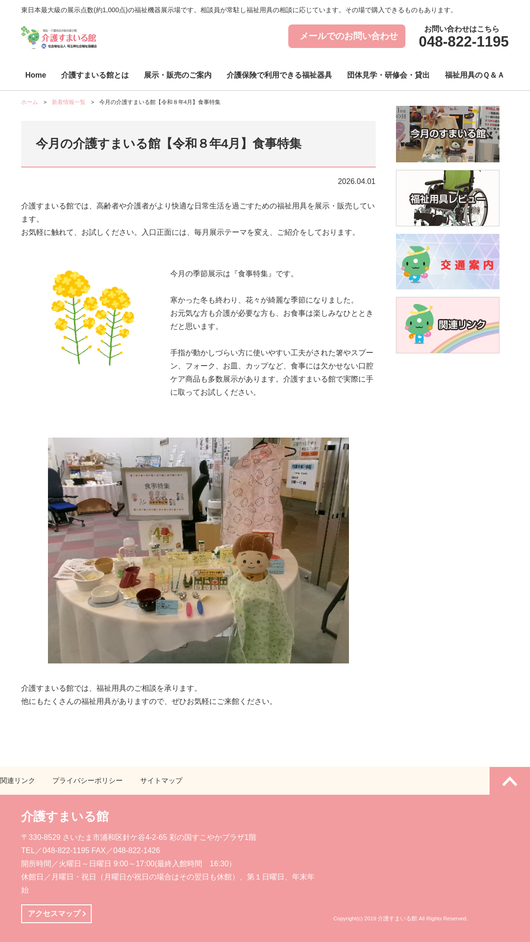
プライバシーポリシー (87, 780)
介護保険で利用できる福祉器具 (279, 75)
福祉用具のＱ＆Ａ (475, 75)
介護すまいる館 (65, 816)
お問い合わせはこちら (462, 38)
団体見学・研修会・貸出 (388, 75)
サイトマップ (161, 780)
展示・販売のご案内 (178, 75)
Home (35, 75)
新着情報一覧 (69, 102)
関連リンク (17, 780)
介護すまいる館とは (95, 75)
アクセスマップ (54, 914)
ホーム (29, 102)
